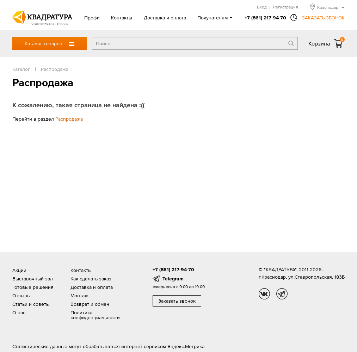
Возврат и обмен (89, 304)
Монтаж (79, 295)
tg (282, 293)
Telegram (173, 278)
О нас (18, 312)
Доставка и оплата (165, 17)
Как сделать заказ (90, 278)
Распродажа (69, 119)
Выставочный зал (32, 278)
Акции (19, 270)
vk (264, 293)
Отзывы (21, 295)
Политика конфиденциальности (95, 315)
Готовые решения (33, 287)
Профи (92, 17)
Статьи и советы (31, 304)
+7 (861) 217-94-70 (265, 17)
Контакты (121, 17)
